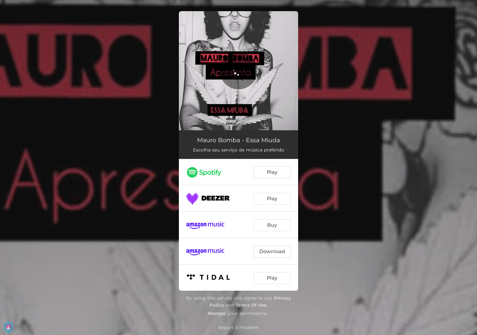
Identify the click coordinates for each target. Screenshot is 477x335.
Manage (217, 313)
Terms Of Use (251, 305)
